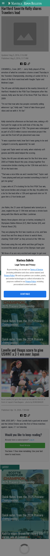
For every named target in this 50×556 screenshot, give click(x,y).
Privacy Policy (9, 275)
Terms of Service (36, 270)
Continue (25, 294)
